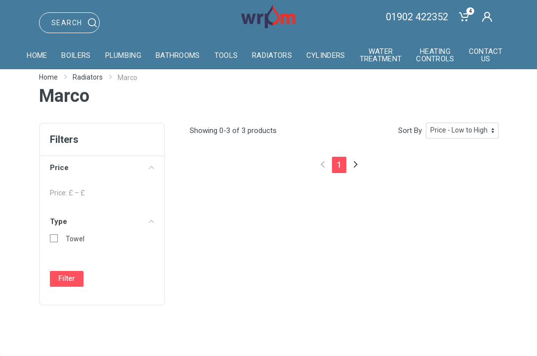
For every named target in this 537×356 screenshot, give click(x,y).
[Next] (355, 164)
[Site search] (69, 22)
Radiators (88, 77)
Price (102, 167)
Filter (66, 278)
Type (102, 221)
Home (48, 77)
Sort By (410, 130)
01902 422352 (417, 17)
